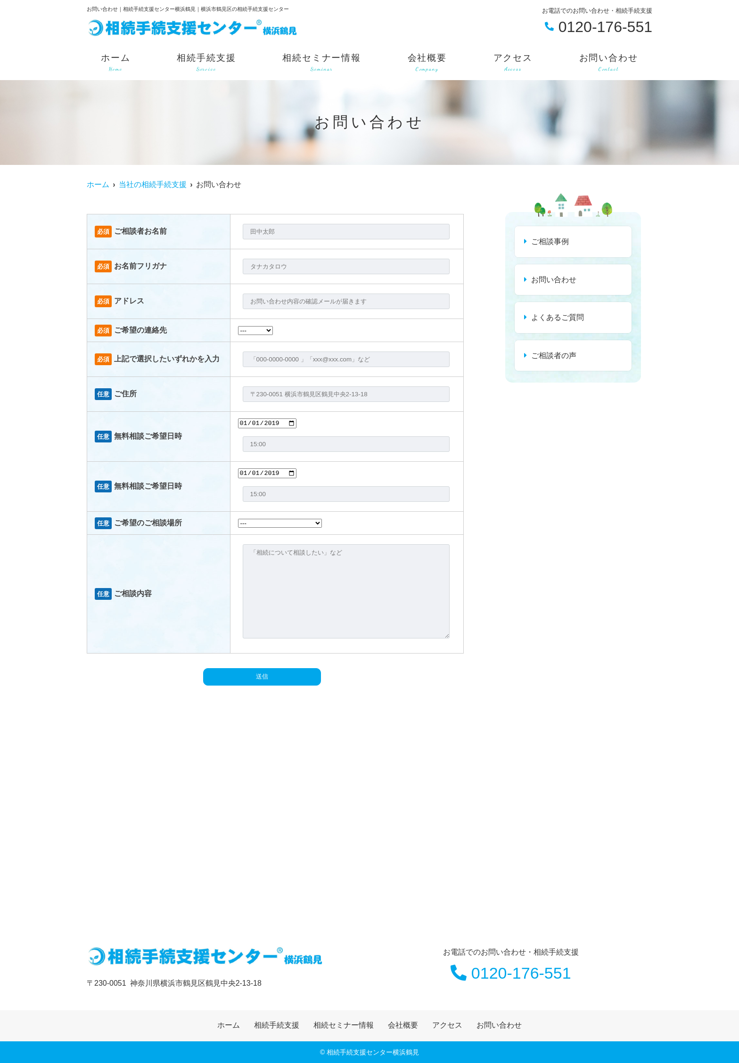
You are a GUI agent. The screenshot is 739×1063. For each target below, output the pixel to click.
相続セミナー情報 (321, 63)
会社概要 (427, 63)
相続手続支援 (206, 63)
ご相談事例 (550, 241)
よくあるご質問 (557, 317)
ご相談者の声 (553, 356)
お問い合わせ (608, 63)
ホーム (116, 63)
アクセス (513, 63)
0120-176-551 (511, 973)
